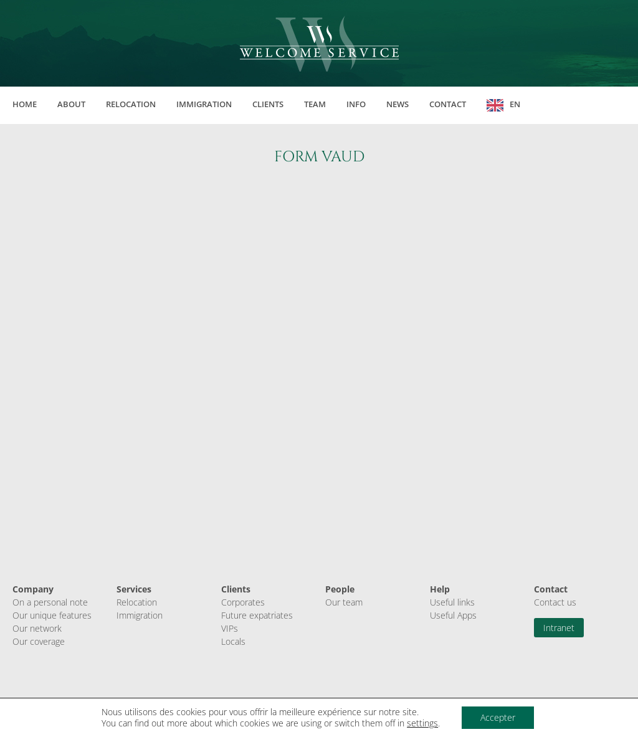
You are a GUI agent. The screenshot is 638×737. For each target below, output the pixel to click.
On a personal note (50, 602)
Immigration (204, 104)
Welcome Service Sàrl (319, 44)
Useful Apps (453, 615)
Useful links (452, 602)
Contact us (555, 602)
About (71, 104)
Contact (447, 104)
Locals (233, 641)
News (397, 104)
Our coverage (38, 641)
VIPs (229, 628)
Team (315, 104)
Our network (37, 628)
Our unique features (52, 615)
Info (356, 104)
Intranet (558, 628)
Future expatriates (257, 615)
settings (422, 723)
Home (24, 104)
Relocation (131, 104)
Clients (267, 104)
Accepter (497, 717)
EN (515, 104)
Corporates (243, 602)
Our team (344, 602)
